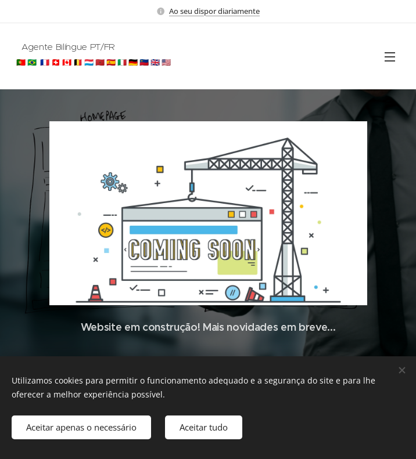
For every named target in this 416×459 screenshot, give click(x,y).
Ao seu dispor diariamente (214, 11)
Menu (390, 56)
